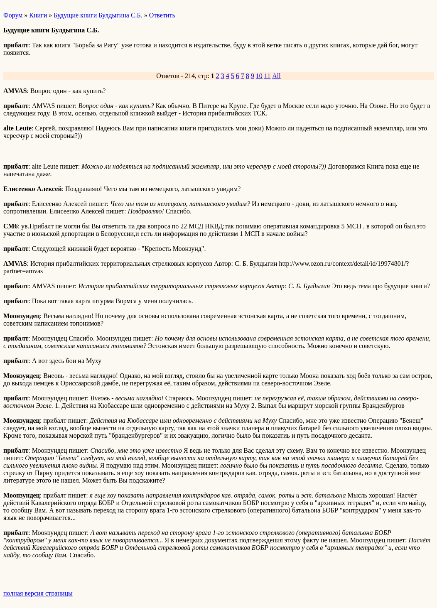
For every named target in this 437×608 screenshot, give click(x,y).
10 (259, 75)
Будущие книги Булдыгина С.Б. (98, 15)
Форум (12, 15)
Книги (38, 15)
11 (267, 75)
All (276, 75)
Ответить (162, 15)
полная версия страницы (38, 593)
